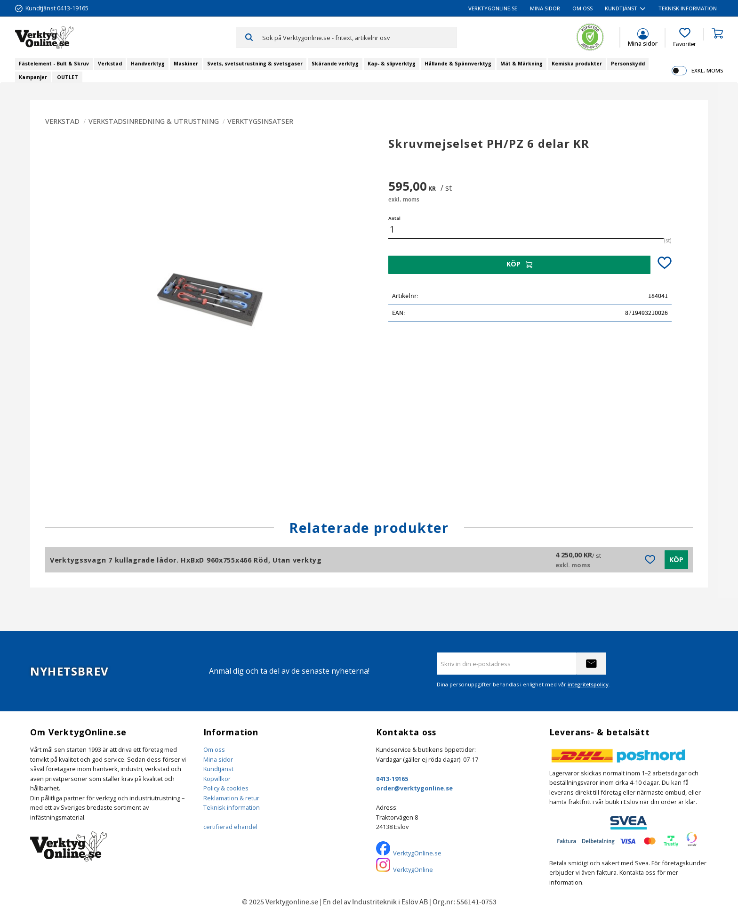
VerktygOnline (413, 869)
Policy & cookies (226, 788)
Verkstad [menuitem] (110, 63)
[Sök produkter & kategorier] (359, 37)
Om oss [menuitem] (582, 8)
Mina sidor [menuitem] (545, 8)
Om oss (214, 749)
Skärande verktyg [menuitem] (335, 63)
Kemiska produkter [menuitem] (577, 63)
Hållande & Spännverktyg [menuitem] (458, 63)
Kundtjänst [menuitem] (621, 8)
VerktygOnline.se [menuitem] (492, 8)
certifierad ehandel (230, 826)
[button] (684, 38)
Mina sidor (218, 759)
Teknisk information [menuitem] (687, 8)
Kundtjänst (218, 769)
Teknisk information (231, 807)
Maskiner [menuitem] (186, 63)
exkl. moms (707, 70)
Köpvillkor (217, 778)
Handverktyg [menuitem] (148, 63)
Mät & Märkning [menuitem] (521, 63)
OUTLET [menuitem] (67, 77)
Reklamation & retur (231, 798)
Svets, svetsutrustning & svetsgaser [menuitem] (255, 63)
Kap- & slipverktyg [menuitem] (392, 63)
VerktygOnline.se (417, 853)
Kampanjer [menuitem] (33, 77)
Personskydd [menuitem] (628, 63)
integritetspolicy (588, 684)
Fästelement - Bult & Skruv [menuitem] (54, 63)
